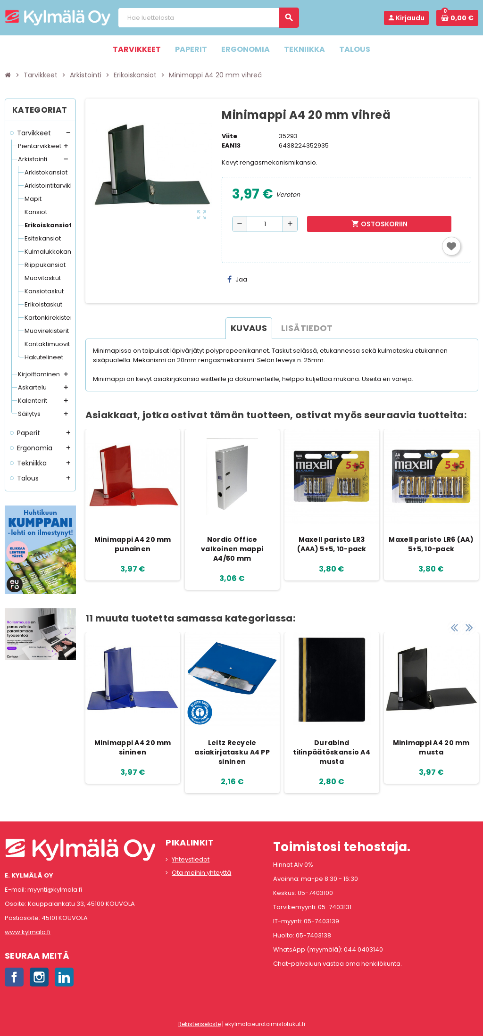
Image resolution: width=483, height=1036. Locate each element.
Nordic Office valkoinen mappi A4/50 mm (232, 549)
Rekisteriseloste (199, 1024)
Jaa (237, 279)
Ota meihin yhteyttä (201, 872)
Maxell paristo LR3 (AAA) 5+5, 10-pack (331, 544)
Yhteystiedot (190, 859)
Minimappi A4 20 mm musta (431, 747)
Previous (454, 623)
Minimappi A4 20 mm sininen (132, 747)
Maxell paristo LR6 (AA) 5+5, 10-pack (431, 544)
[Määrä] (265, 224)
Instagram (39, 977)
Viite (229, 136)
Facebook (14, 977)
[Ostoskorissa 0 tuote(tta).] (457, 18)
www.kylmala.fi (27, 932)
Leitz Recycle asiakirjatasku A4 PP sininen (232, 752)
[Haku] (208, 18)
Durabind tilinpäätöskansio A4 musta (331, 752)
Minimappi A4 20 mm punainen (132, 544)
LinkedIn (64, 977)
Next (469, 623)
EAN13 (231, 145)
